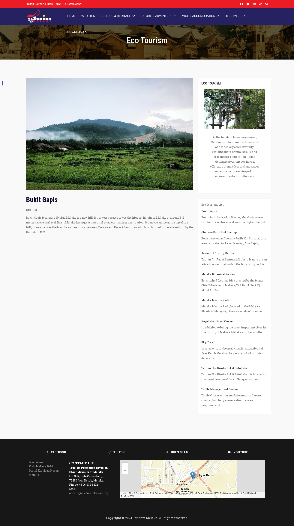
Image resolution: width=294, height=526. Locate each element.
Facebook (56, 452)
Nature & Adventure (156, 15)
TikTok (117, 452)
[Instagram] (254, 4)
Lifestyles (233, 15)
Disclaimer (36, 462)
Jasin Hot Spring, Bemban (218, 253)
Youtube (238, 452)
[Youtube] (248, 4)
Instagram (177, 452)
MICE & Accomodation (198, 15)
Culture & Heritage (115, 15)
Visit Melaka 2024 (41, 466)
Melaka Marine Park (215, 300)
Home (71, 15)
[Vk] (260, 4)
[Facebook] (241, 4)
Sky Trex (207, 342)
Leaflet (124, 493)
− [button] (125, 471)
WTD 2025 (88, 15)
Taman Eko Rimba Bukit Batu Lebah (225, 368)
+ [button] (125, 465)
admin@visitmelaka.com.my (89, 493)
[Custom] (266, 4)
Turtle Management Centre (219, 389)
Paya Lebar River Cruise (217, 321)
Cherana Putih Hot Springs (219, 232)
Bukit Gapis (209, 211)
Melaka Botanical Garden (218, 274)
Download (75, 31)
